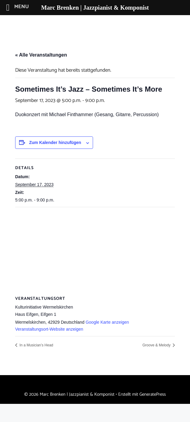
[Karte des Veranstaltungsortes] (95, 250)
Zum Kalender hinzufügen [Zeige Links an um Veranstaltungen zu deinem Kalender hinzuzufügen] (55, 142)
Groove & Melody (157, 345)
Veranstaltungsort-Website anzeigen (49, 329)
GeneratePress (152, 394)
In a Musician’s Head (35, 345)
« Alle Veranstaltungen (41, 54)
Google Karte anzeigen (107, 322)
